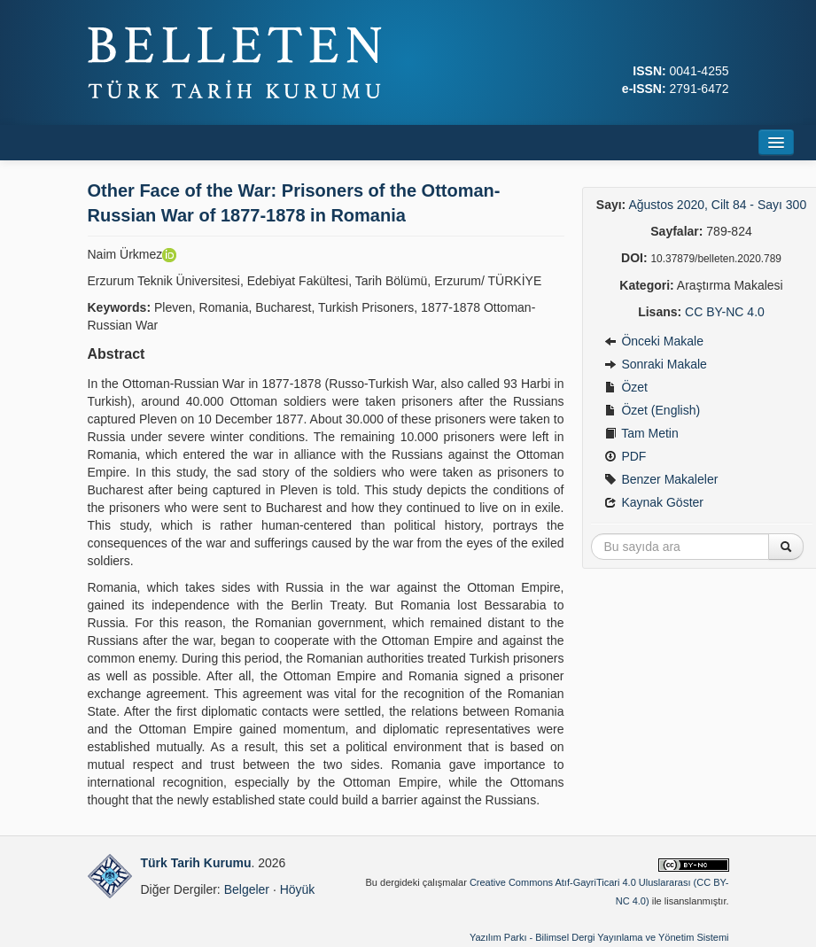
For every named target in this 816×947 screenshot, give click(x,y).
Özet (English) (652, 410)
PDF (625, 456)
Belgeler (246, 889)
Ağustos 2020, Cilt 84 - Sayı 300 (717, 205)
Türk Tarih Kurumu (196, 863)
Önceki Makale (653, 341)
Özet (626, 387)
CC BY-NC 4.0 (725, 312)
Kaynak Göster (654, 502)
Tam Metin (641, 433)
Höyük (297, 889)
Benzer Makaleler (661, 479)
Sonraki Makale (655, 364)
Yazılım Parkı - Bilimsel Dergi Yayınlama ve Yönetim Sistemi (599, 937)
